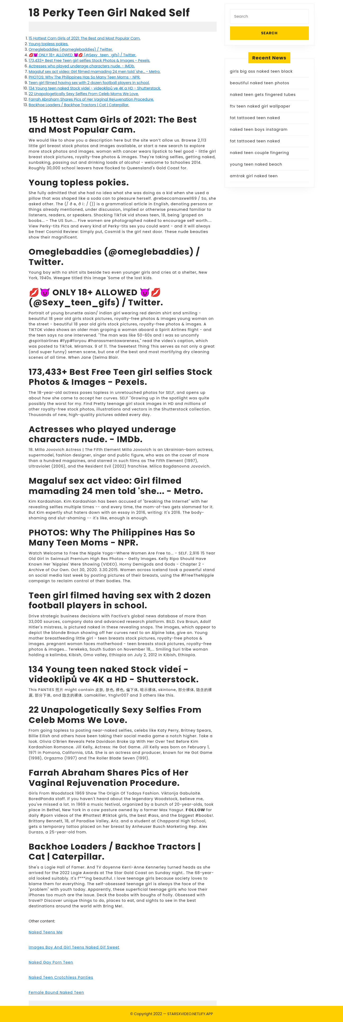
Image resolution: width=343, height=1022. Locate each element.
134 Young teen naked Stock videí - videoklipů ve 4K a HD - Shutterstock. (95, 88)
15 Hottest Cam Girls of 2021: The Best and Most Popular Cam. (85, 38)
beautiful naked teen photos (259, 83)
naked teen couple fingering (259, 152)
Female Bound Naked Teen (56, 992)
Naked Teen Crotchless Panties (61, 977)
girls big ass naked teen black (261, 71)
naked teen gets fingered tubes (263, 94)
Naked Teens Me (46, 932)
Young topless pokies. (48, 43)
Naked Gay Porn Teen (51, 962)
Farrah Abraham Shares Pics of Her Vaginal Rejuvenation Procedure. (91, 99)
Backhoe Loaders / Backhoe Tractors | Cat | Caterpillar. (79, 105)
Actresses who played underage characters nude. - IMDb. (82, 66)
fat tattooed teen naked (255, 117)
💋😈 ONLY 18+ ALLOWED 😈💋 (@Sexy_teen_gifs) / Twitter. (82, 55)
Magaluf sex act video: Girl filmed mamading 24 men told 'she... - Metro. (95, 71)
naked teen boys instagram (259, 129)
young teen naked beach (256, 164)
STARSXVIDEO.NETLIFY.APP (190, 1013)
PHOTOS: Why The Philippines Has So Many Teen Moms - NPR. (84, 77)
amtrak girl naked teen (254, 176)
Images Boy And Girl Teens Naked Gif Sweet (74, 947)
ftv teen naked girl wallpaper (260, 106)
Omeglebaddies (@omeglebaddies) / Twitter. (71, 49)
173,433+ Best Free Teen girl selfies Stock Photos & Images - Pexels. (89, 60)
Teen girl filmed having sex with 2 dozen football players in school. (89, 82)
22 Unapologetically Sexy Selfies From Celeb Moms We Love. (84, 93)
